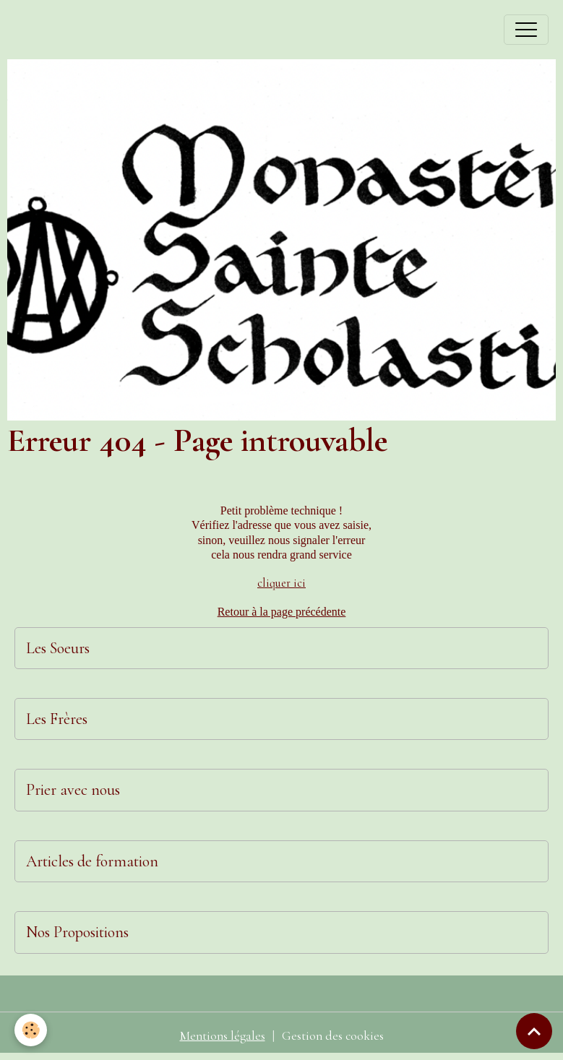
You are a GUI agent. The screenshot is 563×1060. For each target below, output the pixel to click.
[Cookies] (30, 1030)
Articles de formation (92, 861)
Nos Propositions (77, 932)
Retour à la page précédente (282, 612)
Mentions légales (222, 1035)
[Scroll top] (534, 1031)
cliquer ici (281, 583)
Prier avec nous (73, 789)
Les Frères (56, 719)
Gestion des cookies (333, 1035)
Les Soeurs (58, 648)
